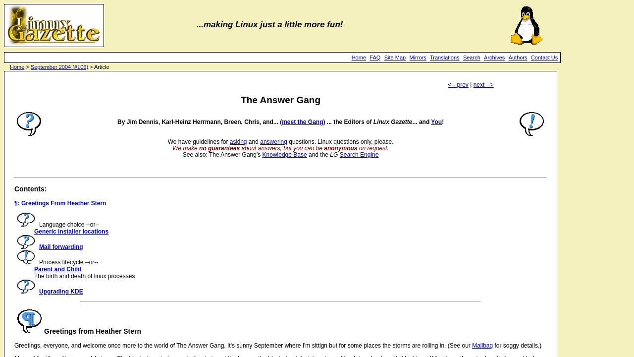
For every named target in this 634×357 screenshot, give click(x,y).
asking (238, 141)
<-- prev (458, 84)
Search (471, 57)
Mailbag (482, 345)
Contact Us (544, 57)
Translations (445, 57)
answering (273, 141)
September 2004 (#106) (59, 67)
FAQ (375, 57)
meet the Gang (302, 122)
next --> (484, 84)
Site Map (395, 57)
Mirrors (417, 57)
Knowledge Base (285, 154)
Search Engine (359, 154)
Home (359, 57)
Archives (494, 57)
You (436, 122)
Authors (518, 57)
